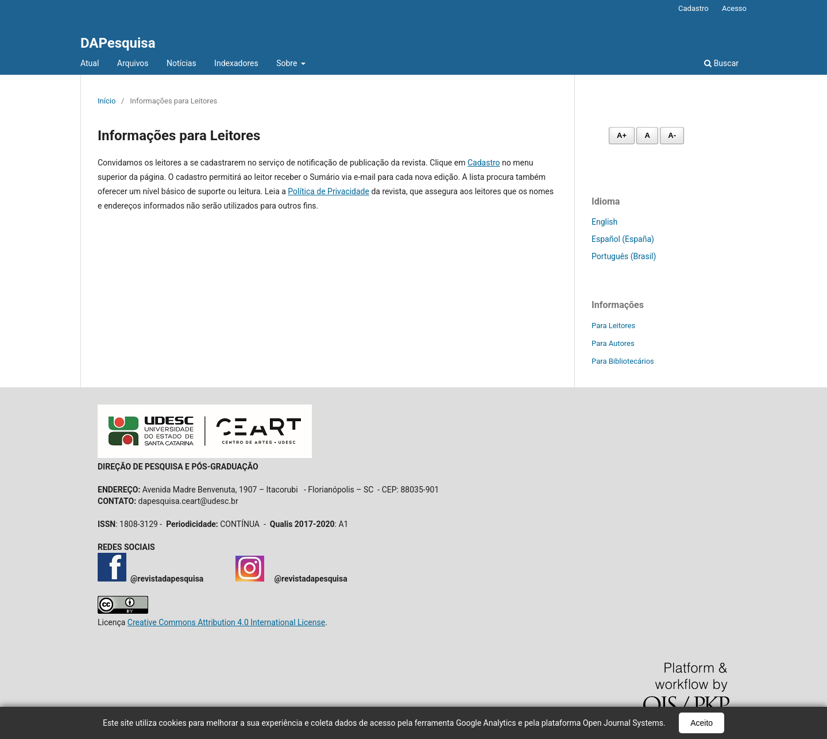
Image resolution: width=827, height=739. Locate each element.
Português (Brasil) (624, 256)
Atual (89, 63)
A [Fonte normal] (647, 135)
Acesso (734, 8)
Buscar (721, 63)
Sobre (287, 63)
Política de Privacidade (328, 191)
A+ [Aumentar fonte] (622, 135)
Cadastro (693, 8)
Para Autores (613, 343)
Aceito (701, 723)
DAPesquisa (118, 43)
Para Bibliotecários (623, 361)
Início (106, 101)
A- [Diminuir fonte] (672, 135)
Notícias (181, 63)
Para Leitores (613, 325)
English (604, 221)
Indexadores (236, 63)
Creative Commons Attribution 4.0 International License (226, 622)
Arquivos (133, 63)
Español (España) (623, 239)
